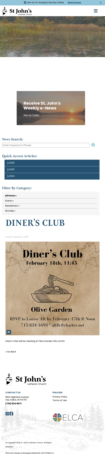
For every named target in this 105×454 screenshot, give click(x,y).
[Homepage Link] (17, 10)
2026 (10, 163)
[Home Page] (24, 379)
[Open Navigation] (95, 11)
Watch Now (74, 3)
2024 (10, 176)
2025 (10, 169)
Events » (9, 201)
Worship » (10, 211)
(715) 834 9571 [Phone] (13, 404)
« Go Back (10, 352)
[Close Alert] (101, 2)
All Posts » (11, 196)
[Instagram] (7, 414)
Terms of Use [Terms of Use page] (59, 400)
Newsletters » (12, 206)
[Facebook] (11, 414)
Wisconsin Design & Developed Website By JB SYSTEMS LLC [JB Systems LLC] (29, 453)
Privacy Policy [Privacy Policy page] (59, 397)
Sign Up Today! (31, 115)
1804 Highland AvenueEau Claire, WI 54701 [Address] (17, 398)
